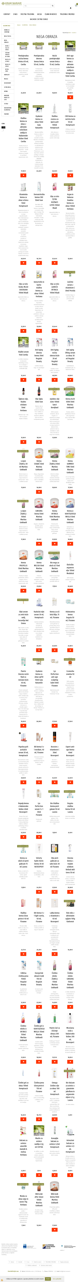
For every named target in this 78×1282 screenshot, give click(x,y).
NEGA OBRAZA (6, 41)
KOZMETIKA (25, 25)
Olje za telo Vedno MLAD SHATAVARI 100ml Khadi (23, 288)
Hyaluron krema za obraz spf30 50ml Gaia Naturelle (39, 677)
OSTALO (6, 104)
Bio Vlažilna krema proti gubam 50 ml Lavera (55, 807)
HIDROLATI (6, 75)
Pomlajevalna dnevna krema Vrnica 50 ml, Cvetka (39, 60)
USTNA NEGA (7, 87)
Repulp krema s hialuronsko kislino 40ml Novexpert (23, 807)
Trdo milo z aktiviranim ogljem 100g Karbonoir (70, 917)
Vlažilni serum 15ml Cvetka (23, 353)
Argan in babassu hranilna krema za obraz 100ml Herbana (70, 201)
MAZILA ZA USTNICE (7, 60)
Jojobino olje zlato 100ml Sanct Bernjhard (54, 403)
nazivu (74, 32)
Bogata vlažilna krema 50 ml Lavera (70, 807)
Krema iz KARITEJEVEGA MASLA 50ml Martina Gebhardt (70, 517)
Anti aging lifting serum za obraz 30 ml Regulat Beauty (70, 356)
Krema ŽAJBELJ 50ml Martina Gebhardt (55, 465)
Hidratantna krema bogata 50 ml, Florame (70, 616)
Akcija (39, 14)
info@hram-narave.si (65, 1271)
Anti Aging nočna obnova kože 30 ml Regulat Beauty (54, 357)
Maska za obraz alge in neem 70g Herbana (23, 1200)
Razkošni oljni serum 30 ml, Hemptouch (39, 614)
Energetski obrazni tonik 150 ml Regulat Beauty (39, 979)
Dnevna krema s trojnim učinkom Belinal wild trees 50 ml (70, 865)
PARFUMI (6, 114)
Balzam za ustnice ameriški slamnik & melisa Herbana (23, 1147)
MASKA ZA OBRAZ (7, 65)
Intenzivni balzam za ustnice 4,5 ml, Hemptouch (70, 1146)
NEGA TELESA (7, 36)
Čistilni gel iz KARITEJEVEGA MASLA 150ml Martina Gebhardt (39, 1032)
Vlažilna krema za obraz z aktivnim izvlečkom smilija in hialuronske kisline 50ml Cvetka (23, 130)
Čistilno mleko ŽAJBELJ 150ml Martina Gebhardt (54, 980)
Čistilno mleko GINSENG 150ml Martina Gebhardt (70, 980)
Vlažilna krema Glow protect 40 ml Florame (23, 917)
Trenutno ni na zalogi (23, 44)
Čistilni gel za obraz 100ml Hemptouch (23, 1085)
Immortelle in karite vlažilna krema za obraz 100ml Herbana (39, 289)
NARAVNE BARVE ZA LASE (6, 97)
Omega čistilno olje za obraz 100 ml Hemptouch (54, 1088)
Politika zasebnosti (32, 1265)
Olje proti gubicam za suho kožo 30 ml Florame (55, 862)
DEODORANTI (7, 83)
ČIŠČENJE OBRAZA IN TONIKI (7, 54)
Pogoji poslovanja (64, 1262)
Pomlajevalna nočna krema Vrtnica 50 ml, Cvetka (23, 60)
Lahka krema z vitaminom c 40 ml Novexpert (54, 917)
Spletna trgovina (27, 14)
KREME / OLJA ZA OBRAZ (7, 47)
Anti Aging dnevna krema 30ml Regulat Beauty (39, 356)
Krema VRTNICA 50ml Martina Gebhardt (55, 515)
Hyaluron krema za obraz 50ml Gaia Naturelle (39, 122)
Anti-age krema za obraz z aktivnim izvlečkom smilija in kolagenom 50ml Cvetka (70, 65)
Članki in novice (51, 14)
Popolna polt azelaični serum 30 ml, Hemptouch (23, 751)
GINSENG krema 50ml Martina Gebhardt (39, 515)
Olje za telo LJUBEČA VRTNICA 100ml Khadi (54, 288)
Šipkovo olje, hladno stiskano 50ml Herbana (23, 405)
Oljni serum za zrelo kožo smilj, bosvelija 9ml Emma (23, 617)
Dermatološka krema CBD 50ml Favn (39, 197)
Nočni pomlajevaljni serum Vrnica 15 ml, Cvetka (55, 60)
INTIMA (6, 91)
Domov (18, 25)
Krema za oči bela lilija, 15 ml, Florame (54, 614)
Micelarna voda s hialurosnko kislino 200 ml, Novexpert (70, 1035)
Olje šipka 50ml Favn (39, 400)
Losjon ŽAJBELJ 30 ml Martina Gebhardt (23, 465)
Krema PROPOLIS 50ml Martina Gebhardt (23, 567)
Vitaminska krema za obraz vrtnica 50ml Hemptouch (23, 200)
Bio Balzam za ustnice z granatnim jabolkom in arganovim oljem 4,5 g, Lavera (70, 1091)
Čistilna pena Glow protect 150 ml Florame (39, 1087)
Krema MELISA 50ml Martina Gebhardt (39, 567)
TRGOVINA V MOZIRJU (67, 14)
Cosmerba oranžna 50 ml (70, 674)
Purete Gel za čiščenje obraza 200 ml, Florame (54, 1032)
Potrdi (48, 1279)
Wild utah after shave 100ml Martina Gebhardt (39, 1200)
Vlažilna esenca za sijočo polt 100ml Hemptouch (54, 122)
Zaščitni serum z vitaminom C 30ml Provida (70, 286)
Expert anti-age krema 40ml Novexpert (70, 751)
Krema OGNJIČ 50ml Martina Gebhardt (39, 465)
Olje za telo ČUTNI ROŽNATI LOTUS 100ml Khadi (55, 202)
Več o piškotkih (57, 1279)
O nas (15, 14)
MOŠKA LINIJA (7, 70)
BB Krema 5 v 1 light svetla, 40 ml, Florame (39, 917)
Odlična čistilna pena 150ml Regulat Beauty (23, 979)
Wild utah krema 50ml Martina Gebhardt (54, 1198)
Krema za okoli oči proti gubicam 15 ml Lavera (23, 862)
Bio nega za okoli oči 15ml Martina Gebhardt (54, 567)
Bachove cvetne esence (39, 19)
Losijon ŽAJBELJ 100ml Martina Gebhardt (23, 517)
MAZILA (6, 79)
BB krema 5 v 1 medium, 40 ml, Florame (39, 749)
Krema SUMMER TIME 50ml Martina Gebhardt (70, 467)
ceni (70, 32)
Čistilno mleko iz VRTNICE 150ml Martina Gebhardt (23, 1033)
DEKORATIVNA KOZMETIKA (7, 109)
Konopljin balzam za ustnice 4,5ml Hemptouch (54, 1142)
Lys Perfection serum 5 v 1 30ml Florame (39, 809)
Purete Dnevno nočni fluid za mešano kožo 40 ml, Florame (23, 678)
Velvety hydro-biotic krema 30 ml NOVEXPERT (39, 862)
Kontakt (7, 14)
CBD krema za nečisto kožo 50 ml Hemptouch (70, 120)
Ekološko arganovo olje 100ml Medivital (70, 569)
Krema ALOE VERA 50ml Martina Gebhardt (70, 403)
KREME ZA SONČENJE (6, 31)
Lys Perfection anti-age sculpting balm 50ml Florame (55, 678)
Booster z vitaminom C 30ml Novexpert (54, 751)
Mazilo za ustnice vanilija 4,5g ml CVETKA (38, 1142)
